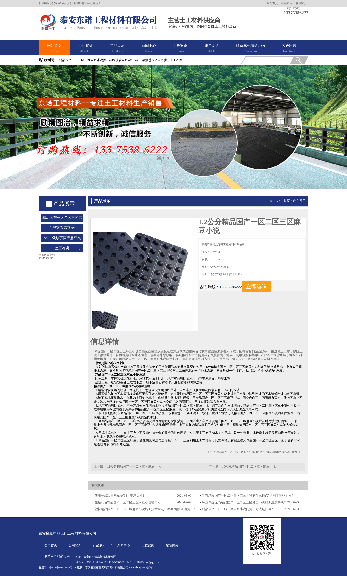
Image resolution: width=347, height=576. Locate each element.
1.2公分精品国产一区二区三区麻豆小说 (133, 466)
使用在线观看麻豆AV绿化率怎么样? (119, 495)
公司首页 (50, 545)
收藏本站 (286, 3)
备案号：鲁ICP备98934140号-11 (57, 567)
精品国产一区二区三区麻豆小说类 (82, 60)
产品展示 (117, 49)
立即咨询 (256, 287)
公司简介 (86, 49)
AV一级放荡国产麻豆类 (151, 60)
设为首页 (272, 3)
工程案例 (180, 49)
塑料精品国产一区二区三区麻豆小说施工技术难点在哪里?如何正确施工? (145, 509)
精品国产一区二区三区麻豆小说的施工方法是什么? (237, 509)
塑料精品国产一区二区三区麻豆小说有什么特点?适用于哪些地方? (247, 495)
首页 (287, 200)
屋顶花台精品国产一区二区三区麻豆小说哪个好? (128, 502)
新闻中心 (149, 49)
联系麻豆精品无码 (250, 49)
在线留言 (301, 3)
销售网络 (212, 49)
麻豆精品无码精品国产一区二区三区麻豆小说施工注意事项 (243, 502)
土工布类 (176, 60)
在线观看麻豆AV (120, 60)
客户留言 (289, 49)
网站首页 (54, 49)
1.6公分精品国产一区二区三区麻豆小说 (248, 466)
